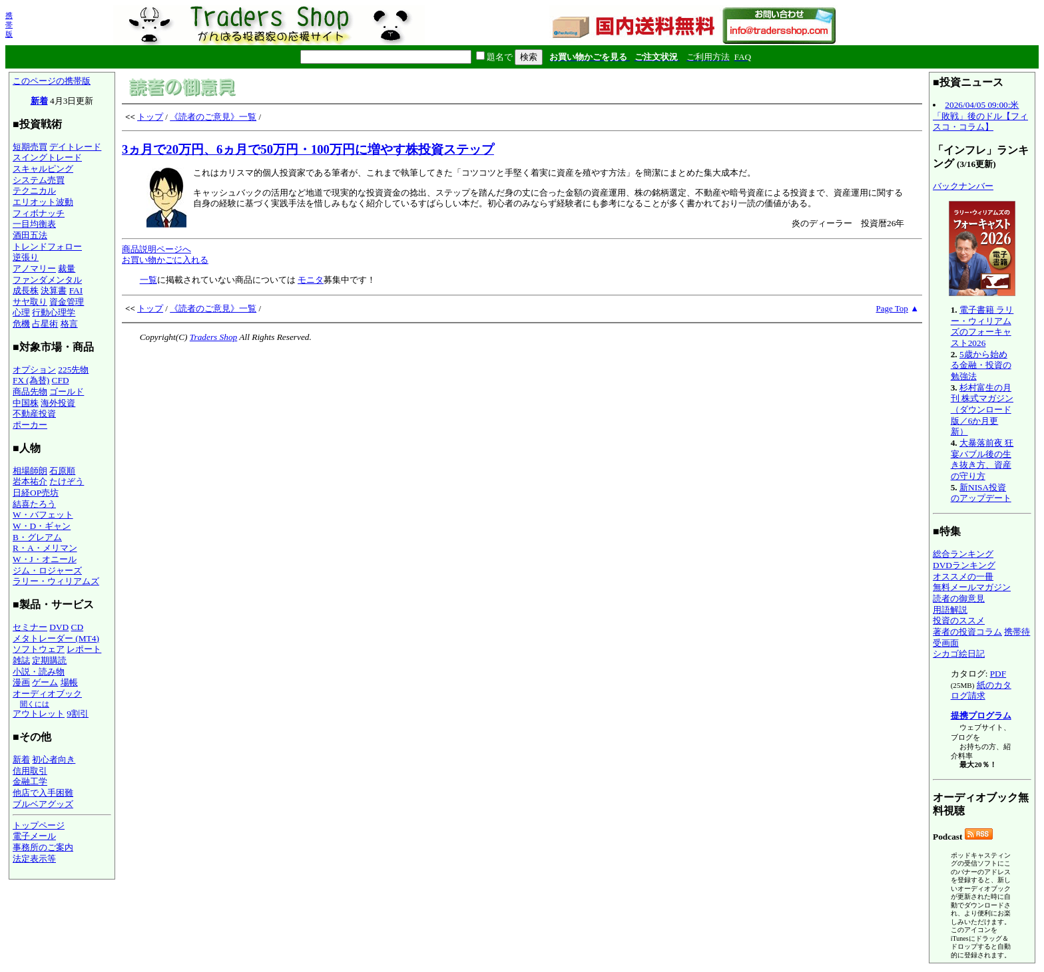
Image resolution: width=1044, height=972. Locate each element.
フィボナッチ (39, 213)
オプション (34, 370)
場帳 (69, 682)
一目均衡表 (34, 224)
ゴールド (66, 392)
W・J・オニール (45, 559)
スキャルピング (43, 169)
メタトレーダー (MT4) (56, 638)
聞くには (34, 704)
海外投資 (58, 403)
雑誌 (21, 660)
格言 (69, 324)
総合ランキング (963, 554)
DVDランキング (964, 565)
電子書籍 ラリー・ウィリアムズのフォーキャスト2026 (982, 326)
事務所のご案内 (43, 847)
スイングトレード (47, 157)
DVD (59, 627)
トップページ (39, 825)
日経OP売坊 (36, 493)
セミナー (30, 627)
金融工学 (30, 781)
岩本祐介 (30, 481)
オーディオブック (47, 694)
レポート (84, 649)
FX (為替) (31, 380)
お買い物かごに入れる (165, 260)
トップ (150, 117)
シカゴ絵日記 (959, 654)
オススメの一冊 (963, 576)
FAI (76, 290)
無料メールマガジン (972, 587)
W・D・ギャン (42, 526)
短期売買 (30, 147)
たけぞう (66, 481)
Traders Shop (213, 337)
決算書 (54, 290)
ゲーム (45, 682)
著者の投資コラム (967, 632)
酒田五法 (30, 235)
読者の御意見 (959, 598)
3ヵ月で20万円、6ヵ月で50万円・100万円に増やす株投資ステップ (308, 149)
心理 (21, 312)
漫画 (21, 682)
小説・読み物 (39, 672)
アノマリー (34, 268)
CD (77, 627)
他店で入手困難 (43, 793)
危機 (21, 324)
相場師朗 (30, 471)
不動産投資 (34, 413)
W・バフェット (43, 515)
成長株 (26, 290)
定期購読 (49, 660)
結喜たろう (34, 504)
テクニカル (34, 191)
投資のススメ (959, 620)
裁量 (66, 268)
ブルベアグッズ (43, 804)
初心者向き (53, 759)
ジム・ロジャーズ (47, 570)
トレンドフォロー (47, 246)
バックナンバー (963, 186)
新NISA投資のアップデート (981, 493)
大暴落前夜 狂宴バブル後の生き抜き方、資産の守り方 (982, 459)
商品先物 (30, 392)
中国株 (26, 403)
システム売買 (39, 180)
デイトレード (75, 147)
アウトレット (39, 714)
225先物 (73, 370)
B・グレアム (37, 537)
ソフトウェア (39, 649)
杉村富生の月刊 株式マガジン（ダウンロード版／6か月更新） (982, 410)
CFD (60, 380)
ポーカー (30, 425)
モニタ (311, 280)
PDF (998, 674)
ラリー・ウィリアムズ (56, 581)
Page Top (892, 308)
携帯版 (9, 24)
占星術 (45, 324)
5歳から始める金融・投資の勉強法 (981, 365)
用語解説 (950, 610)
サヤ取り (30, 302)
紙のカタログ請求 (981, 690)
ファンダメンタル (47, 280)
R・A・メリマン (45, 548)
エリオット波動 (43, 202)
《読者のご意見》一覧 (213, 117)
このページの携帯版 (52, 81)
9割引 (78, 714)
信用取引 (30, 771)
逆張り (26, 257)
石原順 (62, 471)
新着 (39, 101)
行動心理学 (53, 312)
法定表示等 (34, 859)
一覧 (148, 280)
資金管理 (66, 302)
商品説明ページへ (156, 249)
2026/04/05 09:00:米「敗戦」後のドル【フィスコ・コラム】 (980, 116)
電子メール (34, 836)
